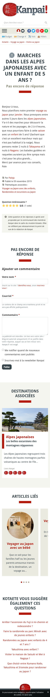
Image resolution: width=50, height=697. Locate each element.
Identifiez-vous (24, 285)
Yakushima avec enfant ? (25, 649)
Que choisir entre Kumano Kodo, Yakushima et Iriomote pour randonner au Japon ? (25, 667)
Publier (7, 367)
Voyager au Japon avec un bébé (20, 546)
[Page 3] (26, 582)
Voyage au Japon (17, 42)
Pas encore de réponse (25, 86)
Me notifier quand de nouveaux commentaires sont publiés (22, 352)
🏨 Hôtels (42, 36)
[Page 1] (21, 582)
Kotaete (5, 42)
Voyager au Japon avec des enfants (18, 188)
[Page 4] (28, 582)
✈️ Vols (31, 36)
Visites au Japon (32, 42)
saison (41, 130)
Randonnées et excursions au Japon (19, 191)
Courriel (7, 296)
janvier (18, 114)
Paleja (12, 177)
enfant (14, 134)
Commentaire (11, 315)
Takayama (34, 146)
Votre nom (9, 277)
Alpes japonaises (20, 437)
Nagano (14, 150)
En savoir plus (27, 695)
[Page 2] (24, 582)
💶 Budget (7, 36)
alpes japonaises (36, 118)
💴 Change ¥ (20, 36)
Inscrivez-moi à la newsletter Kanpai (24, 360)
